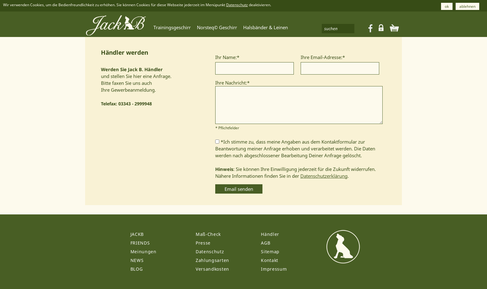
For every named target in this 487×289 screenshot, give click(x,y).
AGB (265, 243)
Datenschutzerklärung (324, 176)
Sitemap (270, 252)
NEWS (137, 260)
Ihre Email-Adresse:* (323, 57)
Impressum (274, 269)
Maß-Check (208, 234)
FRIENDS (140, 243)
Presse (203, 243)
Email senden (239, 189)
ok (447, 6)
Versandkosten (212, 269)
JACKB (137, 234)
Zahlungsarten (212, 260)
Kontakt (269, 260)
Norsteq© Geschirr (217, 27)
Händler (270, 234)
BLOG (136, 269)
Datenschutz (237, 4)
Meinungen (143, 252)
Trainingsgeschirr (172, 27)
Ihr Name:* (227, 57)
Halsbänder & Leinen (265, 27)
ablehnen (467, 6)
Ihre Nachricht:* (232, 83)
